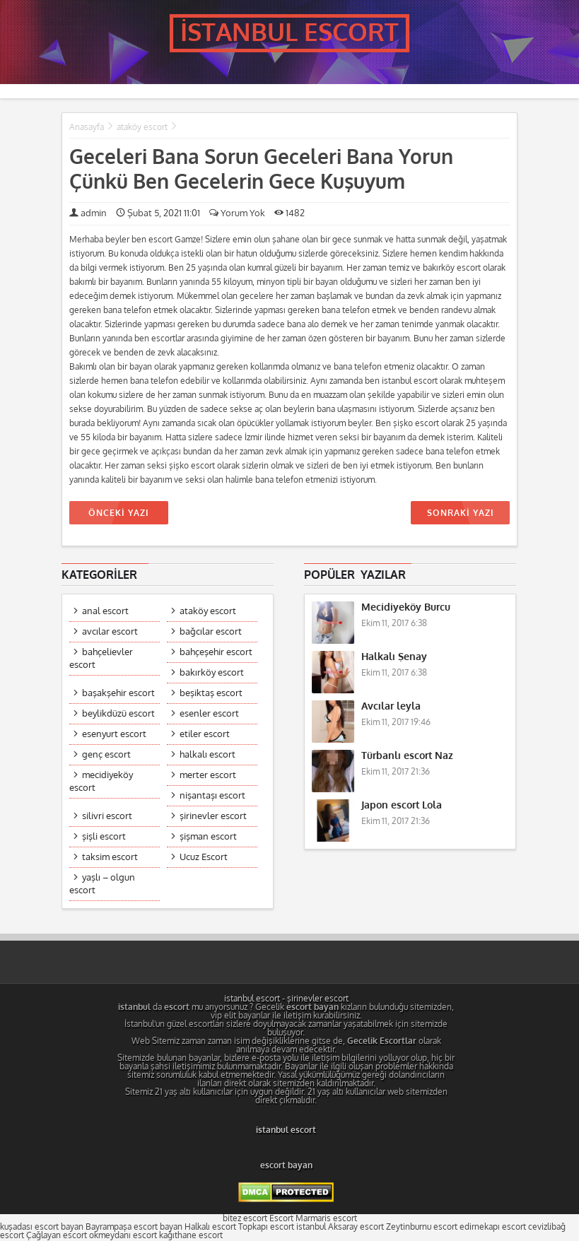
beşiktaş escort (211, 693)
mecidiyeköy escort (101, 781)
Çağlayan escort (56, 1235)
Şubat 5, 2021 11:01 (158, 213)
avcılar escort (110, 631)
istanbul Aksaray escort (340, 1227)
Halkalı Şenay (394, 657)
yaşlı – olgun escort (102, 884)
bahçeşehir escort (216, 652)
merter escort (208, 775)
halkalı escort (207, 754)
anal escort (105, 611)
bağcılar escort (211, 631)
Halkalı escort (210, 1227)
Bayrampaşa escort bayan (134, 1227)
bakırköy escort (212, 672)
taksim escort (110, 857)
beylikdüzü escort (118, 713)
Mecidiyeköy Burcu (405, 607)
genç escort (106, 754)
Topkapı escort (266, 1227)
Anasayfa (86, 127)
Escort (281, 1218)
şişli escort (104, 836)
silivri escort (107, 816)
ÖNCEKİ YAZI (118, 513)
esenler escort (209, 713)
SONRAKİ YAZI (459, 513)
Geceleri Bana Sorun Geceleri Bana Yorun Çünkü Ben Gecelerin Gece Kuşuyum (261, 170)
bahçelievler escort (101, 658)
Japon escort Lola (401, 805)
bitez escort (245, 1218)
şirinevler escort (213, 816)
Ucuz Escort (204, 857)
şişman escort (208, 836)
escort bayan (286, 1165)
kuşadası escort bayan (41, 1227)
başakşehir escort (118, 693)
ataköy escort (142, 127)
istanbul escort (252, 998)
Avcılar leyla (391, 706)
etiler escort (205, 734)
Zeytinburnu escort (421, 1227)
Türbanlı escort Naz (407, 756)
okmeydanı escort (123, 1235)
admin (94, 213)
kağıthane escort (191, 1235)
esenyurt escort (114, 734)
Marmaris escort (326, 1218)
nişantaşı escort (212, 795)
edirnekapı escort (493, 1227)
